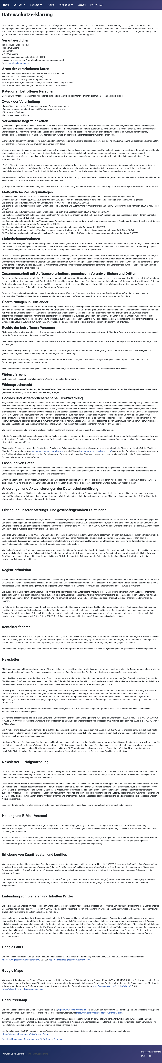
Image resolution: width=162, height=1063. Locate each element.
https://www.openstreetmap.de (72, 1010)
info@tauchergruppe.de (18, 63)
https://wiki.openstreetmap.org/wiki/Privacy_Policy (99, 1013)
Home (6, 5)
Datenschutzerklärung (151, 1052)
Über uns (18, 5)
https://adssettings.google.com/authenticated (69, 960)
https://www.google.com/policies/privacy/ (21, 960)
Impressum (146, 1056)
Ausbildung (64, 5)
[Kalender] (40, 4)
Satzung (82, 5)
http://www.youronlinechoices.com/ (95, 451)
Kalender (34, 5)
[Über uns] (24, 4)
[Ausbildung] (71, 4)
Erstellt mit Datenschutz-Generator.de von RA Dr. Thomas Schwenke (32, 1039)
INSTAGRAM (96, 5)
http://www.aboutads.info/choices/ (47, 451)
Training (50, 5)
